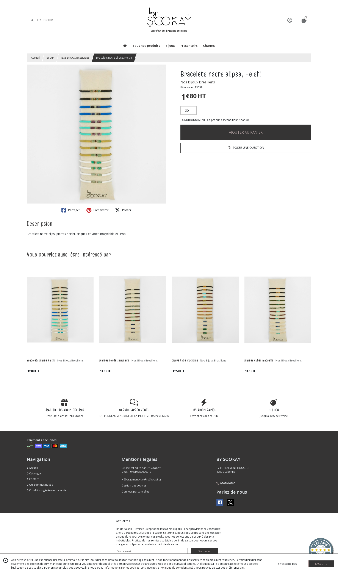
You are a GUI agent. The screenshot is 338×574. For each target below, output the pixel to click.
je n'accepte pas (287, 564)
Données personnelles (135, 491)
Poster (123, 210)
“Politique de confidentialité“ (177, 567)
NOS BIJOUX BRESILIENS (75, 57)
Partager (70, 210)
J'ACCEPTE (321, 564)
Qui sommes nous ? (40, 484)
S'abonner (204, 551)
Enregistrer (97, 210)
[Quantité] (188, 110)
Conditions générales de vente (46, 490)
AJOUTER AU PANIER (246, 132)
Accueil (35, 57)
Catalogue (34, 473)
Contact (33, 479)
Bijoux (50, 57)
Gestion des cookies (134, 485)
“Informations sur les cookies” (122, 567)
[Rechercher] (32, 20)
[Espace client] (290, 20)
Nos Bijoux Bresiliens (197, 82)
